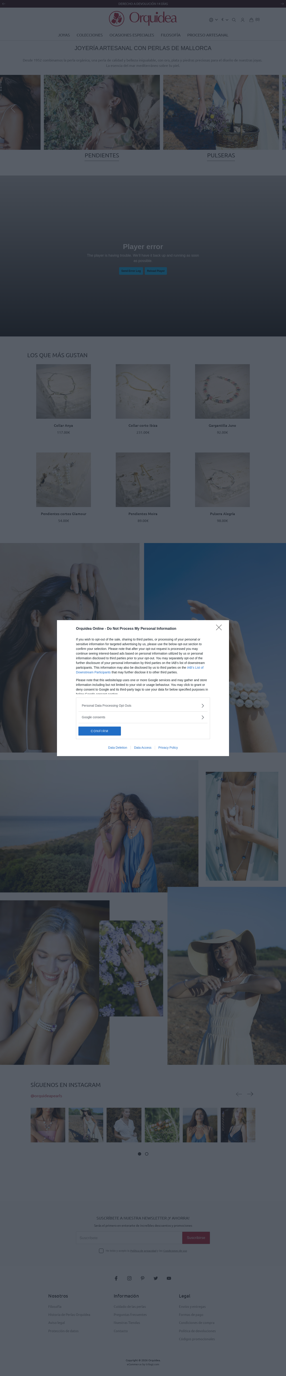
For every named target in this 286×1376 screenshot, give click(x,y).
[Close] (220, 629)
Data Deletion (117, 747)
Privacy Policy (168, 747)
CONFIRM (99, 731)
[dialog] (143, 688)
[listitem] (143, 705)
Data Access (142, 747)
